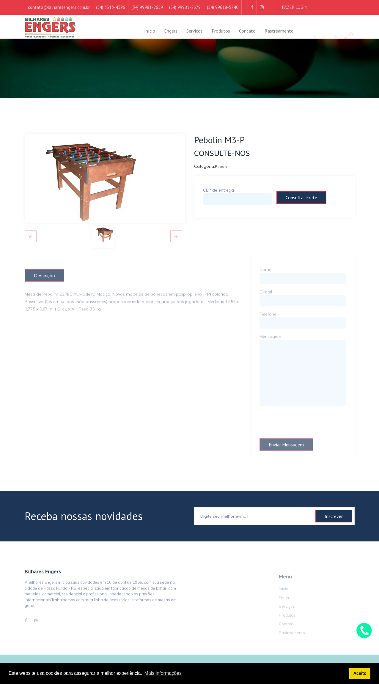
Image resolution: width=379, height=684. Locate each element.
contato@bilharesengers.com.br (59, 4)
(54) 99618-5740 (222, 4)
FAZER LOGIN (294, 4)
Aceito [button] (360, 673)
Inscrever (334, 516)
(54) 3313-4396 (110, 4)
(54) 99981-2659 (147, 4)
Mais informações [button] (163, 673)
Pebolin (221, 168)
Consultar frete (301, 197)
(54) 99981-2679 (185, 4)
